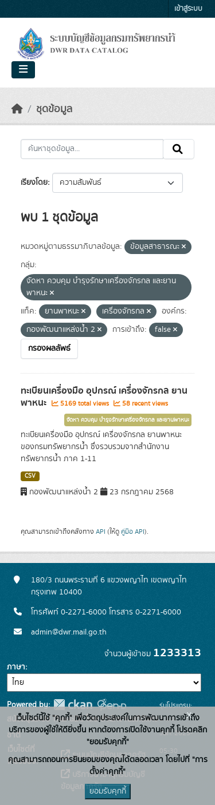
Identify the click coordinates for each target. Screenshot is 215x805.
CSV (30, 476)
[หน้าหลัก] (17, 109)
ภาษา (16, 667)
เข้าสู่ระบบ (188, 8)
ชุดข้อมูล (54, 109)
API (100, 531)
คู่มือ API (132, 531)
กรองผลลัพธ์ (49, 348)
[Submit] (178, 149)
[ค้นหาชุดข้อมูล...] (92, 149)
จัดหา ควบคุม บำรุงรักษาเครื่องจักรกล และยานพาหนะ (128, 420)
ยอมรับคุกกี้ (107, 791)
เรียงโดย (34, 182)
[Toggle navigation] (23, 69)
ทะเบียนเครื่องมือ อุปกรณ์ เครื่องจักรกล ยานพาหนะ (104, 396)
